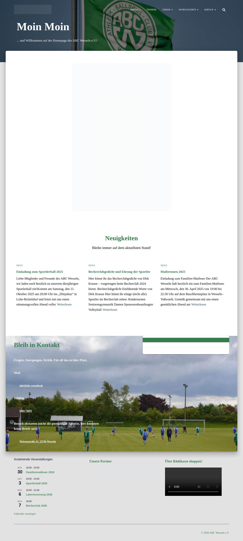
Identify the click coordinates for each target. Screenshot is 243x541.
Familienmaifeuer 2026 (40, 471)
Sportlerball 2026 (36, 483)
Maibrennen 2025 (173, 271)
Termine (151, 9)
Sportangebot (189, 9)
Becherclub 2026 (36, 505)
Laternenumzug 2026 (39, 494)
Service (210, 9)
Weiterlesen (64, 304)
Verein (167, 9)
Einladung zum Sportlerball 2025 (39, 271)
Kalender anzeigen (25, 513)
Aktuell (135, 9)
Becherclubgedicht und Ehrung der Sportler (119, 271)
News (19, 265)
